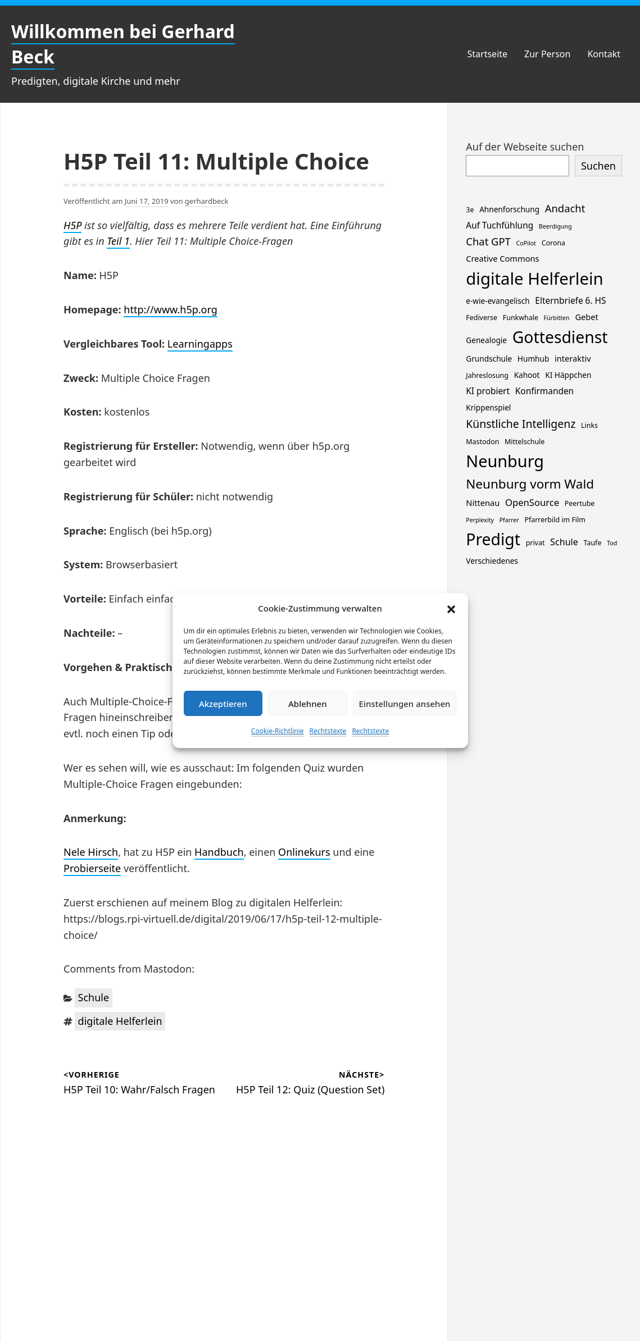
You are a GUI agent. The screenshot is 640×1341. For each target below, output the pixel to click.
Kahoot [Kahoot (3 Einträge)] (527, 375)
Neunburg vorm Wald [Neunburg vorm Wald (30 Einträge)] (530, 483)
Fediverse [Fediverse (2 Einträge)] (481, 317)
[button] (451, 608)
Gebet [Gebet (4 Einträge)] (586, 316)
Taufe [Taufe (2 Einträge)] (593, 543)
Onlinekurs (304, 852)
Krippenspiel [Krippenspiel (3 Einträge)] (488, 407)
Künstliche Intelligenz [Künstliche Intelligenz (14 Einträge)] (520, 423)
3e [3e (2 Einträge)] (470, 210)
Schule (94, 997)
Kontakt (603, 54)
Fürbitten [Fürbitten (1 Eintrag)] (557, 318)
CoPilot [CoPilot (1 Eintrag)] (526, 243)
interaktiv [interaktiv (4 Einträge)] (573, 358)
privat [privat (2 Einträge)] (535, 543)
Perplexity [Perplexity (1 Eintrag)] (480, 520)
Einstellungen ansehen (405, 703)
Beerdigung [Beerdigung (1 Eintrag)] (555, 226)
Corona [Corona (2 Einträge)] (553, 243)
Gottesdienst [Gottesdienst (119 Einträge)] (560, 337)
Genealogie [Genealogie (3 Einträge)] (486, 340)
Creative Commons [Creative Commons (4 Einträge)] (502, 258)
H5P (72, 225)
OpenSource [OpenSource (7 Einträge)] (532, 502)
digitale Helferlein (120, 1021)
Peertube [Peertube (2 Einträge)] (580, 503)
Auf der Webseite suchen (525, 146)
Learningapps (200, 343)
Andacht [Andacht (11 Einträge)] (565, 208)
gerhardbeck (207, 201)
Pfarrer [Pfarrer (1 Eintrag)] (509, 520)
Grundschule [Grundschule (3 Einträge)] (489, 358)
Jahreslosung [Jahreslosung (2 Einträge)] (487, 375)
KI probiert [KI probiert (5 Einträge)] (488, 391)
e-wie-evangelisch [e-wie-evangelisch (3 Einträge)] (497, 300)
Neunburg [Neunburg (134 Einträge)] (505, 461)
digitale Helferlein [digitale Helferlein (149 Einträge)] (534, 278)
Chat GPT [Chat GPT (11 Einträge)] (488, 241)
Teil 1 (118, 241)
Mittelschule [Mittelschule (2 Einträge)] (524, 441)
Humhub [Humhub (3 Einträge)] (533, 358)
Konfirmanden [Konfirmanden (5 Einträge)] (544, 391)
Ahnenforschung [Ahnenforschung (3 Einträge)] (509, 209)
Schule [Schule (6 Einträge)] (564, 542)
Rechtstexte (328, 731)
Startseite (487, 54)
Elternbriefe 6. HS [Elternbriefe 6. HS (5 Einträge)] (570, 301)
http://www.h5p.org (170, 309)
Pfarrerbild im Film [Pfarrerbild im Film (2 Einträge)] (554, 519)
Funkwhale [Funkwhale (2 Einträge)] (520, 317)
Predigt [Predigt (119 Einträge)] (493, 539)
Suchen (598, 165)
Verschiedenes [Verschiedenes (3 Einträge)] (492, 560)
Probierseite (92, 868)
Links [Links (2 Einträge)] (589, 425)
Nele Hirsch (90, 852)
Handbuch (219, 852)
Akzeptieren (223, 703)
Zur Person (547, 54)
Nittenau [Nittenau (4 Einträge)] (483, 502)
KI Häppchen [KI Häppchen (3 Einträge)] (568, 375)
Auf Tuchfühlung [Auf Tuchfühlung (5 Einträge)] (499, 225)
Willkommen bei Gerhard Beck (123, 44)
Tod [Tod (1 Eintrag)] (612, 543)
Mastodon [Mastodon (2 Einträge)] (482, 441)
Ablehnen (307, 703)
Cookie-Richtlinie (277, 731)
